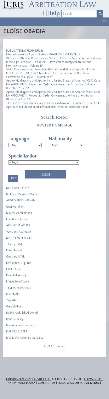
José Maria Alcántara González (24, 338)
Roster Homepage (54, 125)
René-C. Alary (14, 319)
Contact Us (47, 383)
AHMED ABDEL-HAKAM (20, 200)
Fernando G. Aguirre (18, 263)
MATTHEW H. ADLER (19, 238)
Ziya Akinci (12, 300)
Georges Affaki (15, 256)
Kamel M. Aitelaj (16, 275)
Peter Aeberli (14, 250)
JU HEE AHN (13, 269)
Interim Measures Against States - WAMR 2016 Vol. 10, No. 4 (43, 54)
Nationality (60, 138)
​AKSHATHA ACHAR (18, 225)
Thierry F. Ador (15, 244)
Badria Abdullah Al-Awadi (22, 313)
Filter (13, 178)
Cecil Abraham (15, 206)
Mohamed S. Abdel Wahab (22, 194)
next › (59, 346)
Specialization (23, 156)
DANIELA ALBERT (16, 331)
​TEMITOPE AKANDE (18, 288)
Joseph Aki (12, 294)
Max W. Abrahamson (19, 213)
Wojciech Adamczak (18, 231)
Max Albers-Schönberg (20, 325)
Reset (45, 174)
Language (18, 138)
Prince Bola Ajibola (17, 281)
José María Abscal (17, 219)
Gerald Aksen (14, 306)
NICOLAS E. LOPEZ (17, 188)
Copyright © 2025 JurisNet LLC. (28, 379)
